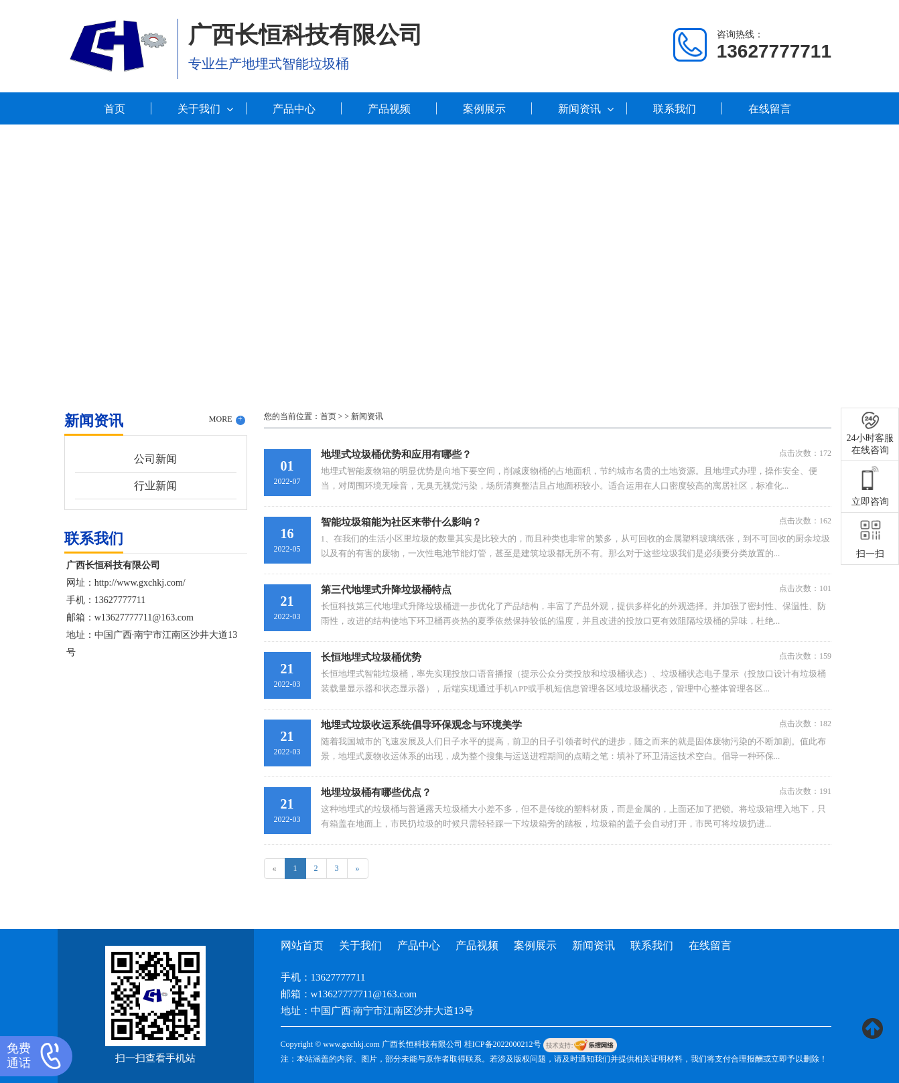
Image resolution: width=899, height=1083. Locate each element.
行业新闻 (155, 485)
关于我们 (199, 108)
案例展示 (484, 108)
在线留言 (769, 108)
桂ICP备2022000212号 (502, 1044)
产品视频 (389, 108)
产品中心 (294, 108)
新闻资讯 (579, 108)
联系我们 (674, 108)
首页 (114, 108)
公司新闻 (155, 459)
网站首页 (302, 945)
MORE (227, 419)
